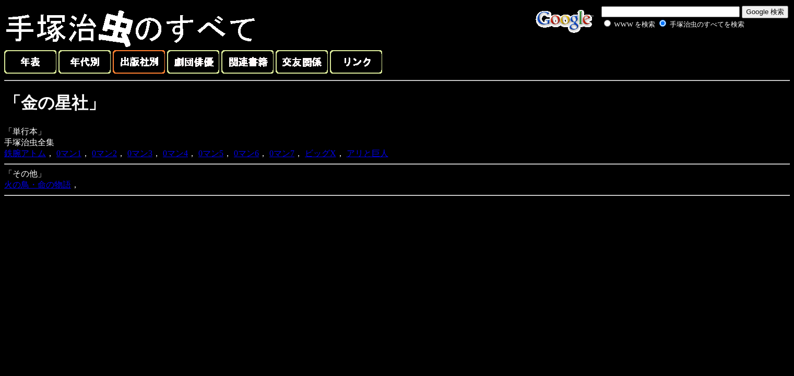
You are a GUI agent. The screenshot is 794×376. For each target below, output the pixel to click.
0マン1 (68, 153)
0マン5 (210, 153)
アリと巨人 (367, 153)
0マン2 (104, 153)
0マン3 (139, 153)
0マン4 (175, 153)
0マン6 (246, 153)
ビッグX (320, 153)
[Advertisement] (662, 54)
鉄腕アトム (25, 153)
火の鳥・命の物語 (37, 184)
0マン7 (281, 153)
